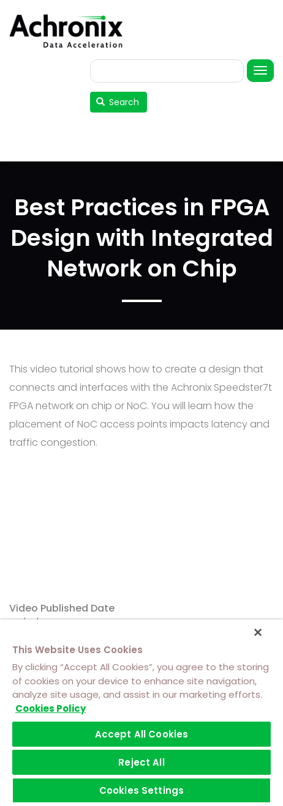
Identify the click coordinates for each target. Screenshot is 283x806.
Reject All (141, 762)
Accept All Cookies (142, 734)
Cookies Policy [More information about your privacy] (50, 708)
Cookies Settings (141, 790)
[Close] (258, 632)
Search (118, 102)
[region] (141, 712)
